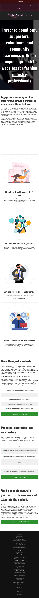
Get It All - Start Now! (19, 477)
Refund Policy (19, 592)
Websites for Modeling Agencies (19, 547)
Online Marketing (19, 560)
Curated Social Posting (19, 566)
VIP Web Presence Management (19, 558)
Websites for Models (19, 543)
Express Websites (19, 536)
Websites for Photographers (19, 541)
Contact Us (19, 587)
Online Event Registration (19, 578)
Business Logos (19, 552)
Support (19, 584)
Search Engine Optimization (19, 563)
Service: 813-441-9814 (19, 5)
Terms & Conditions (19, 590)
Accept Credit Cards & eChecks (19, 582)
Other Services (19, 570)
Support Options (32, 5)
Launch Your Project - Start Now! (19, 521)
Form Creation (19, 579)
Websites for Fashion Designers (19, 540)
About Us (19, 588)
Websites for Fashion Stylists (19, 544)
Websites (19, 534)
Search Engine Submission (19, 562)
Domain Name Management (19, 572)
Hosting (19, 554)
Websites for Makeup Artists (19, 546)
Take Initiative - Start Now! (19, 414)
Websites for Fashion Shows (19, 548)
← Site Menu (19, 1)
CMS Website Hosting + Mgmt (19, 557)
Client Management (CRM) (19, 575)
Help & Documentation (19, 585)
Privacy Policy (19, 594)
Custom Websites (19, 537)
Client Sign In (19, 8)
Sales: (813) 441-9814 (7, 5)
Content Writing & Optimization (19, 569)
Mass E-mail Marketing (19, 567)
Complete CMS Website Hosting (19, 555)
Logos (19, 550)
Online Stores (19, 576)
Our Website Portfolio (19, 539)
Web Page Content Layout (19, 574)
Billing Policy (19, 591)
